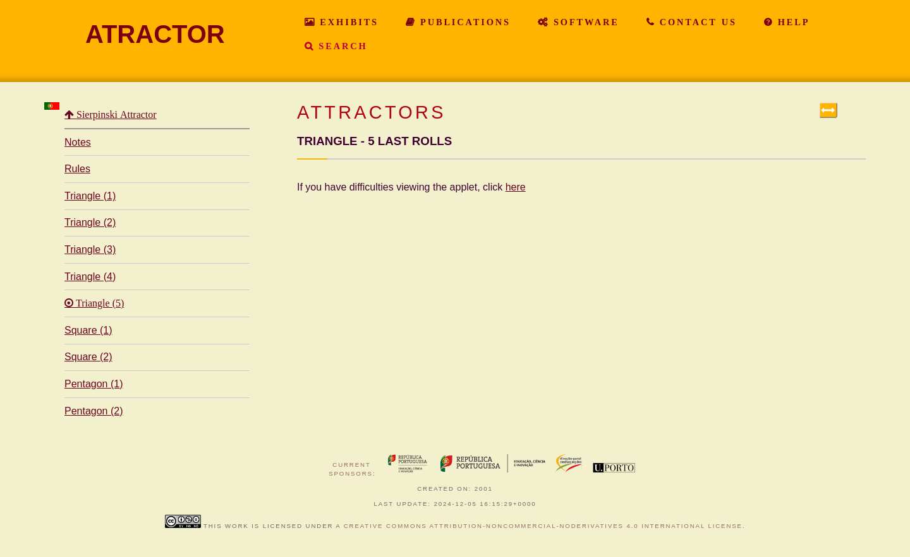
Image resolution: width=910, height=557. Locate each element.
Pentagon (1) (93, 383)
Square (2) (88, 356)
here (516, 187)
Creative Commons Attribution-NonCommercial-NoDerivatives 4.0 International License (543, 525)
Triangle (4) (90, 276)
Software (584, 22)
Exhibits (347, 22)
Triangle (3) (90, 249)
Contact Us (696, 22)
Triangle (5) (98, 303)
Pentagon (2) (93, 411)
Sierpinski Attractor (115, 115)
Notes (77, 142)
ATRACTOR (155, 34)
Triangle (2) (90, 222)
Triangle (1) (90, 196)
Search (340, 46)
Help (792, 22)
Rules (77, 168)
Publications (463, 22)
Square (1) (88, 330)
